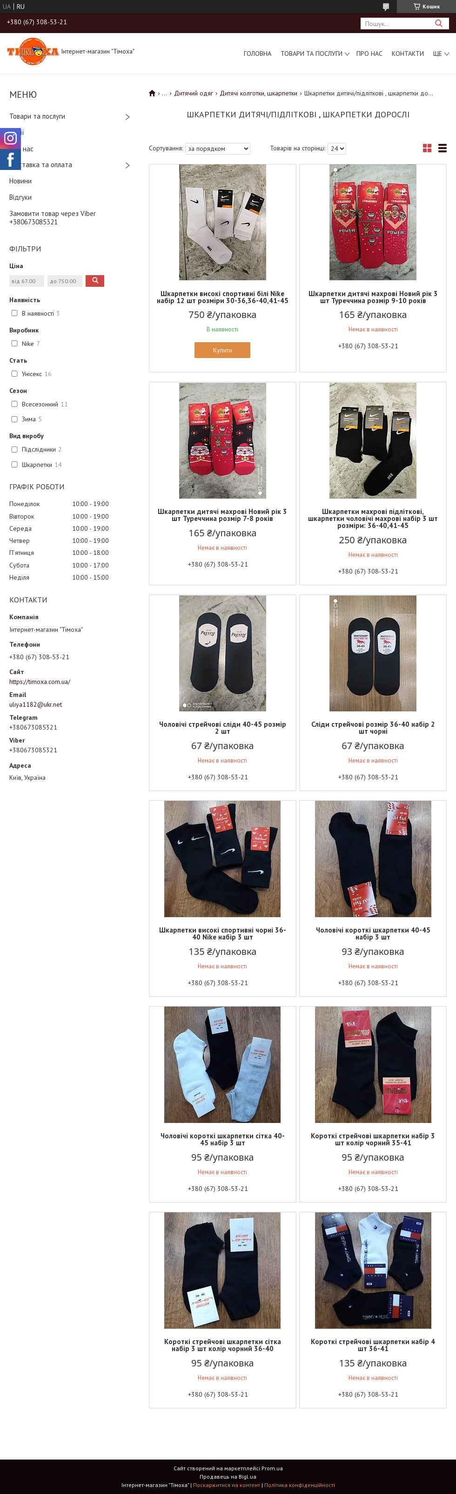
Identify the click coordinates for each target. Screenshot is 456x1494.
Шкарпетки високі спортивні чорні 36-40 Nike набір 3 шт (222, 933)
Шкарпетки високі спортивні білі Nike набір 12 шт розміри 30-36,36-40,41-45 (222, 297)
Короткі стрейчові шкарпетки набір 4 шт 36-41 (373, 1345)
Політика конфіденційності (299, 1484)
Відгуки (20, 197)
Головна (257, 53)
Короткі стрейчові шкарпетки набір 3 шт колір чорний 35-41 (373, 1139)
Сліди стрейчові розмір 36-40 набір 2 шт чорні (373, 728)
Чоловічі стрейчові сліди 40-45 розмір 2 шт (222, 728)
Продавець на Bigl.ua (228, 1476)
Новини (20, 180)
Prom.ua (272, 1468)
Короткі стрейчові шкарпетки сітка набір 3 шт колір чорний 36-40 (222, 1345)
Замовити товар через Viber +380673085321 (52, 218)
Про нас (369, 53)
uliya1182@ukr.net (35, 704)
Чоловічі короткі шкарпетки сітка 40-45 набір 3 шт (223, 1139)
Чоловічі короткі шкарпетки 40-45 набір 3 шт (373, 933)
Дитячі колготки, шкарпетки (258, 93)
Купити (222, 350)
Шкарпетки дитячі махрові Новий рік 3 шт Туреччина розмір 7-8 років (222, 515)
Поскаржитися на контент (226, 1484)
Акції (16, 132)
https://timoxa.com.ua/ (39, 681)
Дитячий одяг (193, 93)
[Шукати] (438, 23)
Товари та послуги (311, 53)
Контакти (408, 53)
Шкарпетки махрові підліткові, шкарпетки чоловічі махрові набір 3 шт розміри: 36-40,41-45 (373, 518)
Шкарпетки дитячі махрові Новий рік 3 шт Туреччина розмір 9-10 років (373, 297)
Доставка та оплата (40, 164)
